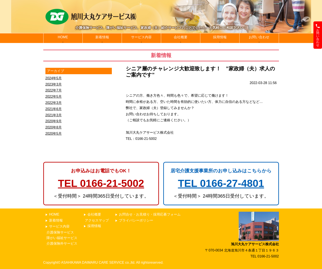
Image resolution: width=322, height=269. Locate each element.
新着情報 (102, 37)
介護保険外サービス (61, 243)
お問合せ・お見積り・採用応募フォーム (147, 215)
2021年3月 (53, 115)
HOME (63, 37)
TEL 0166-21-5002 (101, 183)
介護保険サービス (60, 232)
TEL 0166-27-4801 (221, 183)
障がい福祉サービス (61, 238)
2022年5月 (53, 96)
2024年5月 (53, 78)
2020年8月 (53, 127)
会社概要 (180, 37)
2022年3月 (53, 103)
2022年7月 (53, 90)
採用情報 (220, 37)
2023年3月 (53, 84)
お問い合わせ (259, 37)
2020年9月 (53, 121)
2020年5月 (53, 133)
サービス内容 (141, 37)
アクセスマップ (97, 220)
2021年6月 (53, 109)
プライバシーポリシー (133, 221)
